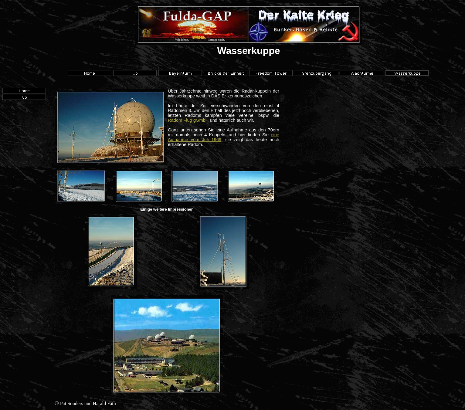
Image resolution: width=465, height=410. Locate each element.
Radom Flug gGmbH (188, 120)
